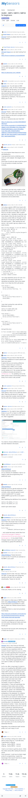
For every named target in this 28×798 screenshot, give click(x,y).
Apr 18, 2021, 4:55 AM (17, 484)
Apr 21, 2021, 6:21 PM (17, 552)
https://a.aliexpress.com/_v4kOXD (11, 72)
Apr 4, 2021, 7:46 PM (17, 388)
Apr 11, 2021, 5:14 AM (17, 454)
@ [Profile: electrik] (4, 86)
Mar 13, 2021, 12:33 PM (16, 83)
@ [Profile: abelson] (4, 357)
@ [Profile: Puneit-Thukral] (6, 52)
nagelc (4, 147)
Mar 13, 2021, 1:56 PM (17, 109)
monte (5, 32)
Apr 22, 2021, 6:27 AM (11, 571)
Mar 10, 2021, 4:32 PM (20, 34)
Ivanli (4, 587)
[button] (2, 795)
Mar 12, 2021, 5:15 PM (16, 49)
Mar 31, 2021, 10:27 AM (16, 355)
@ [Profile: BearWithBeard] (13, 452)
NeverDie (5, 641)
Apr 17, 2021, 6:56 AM (17, 466)
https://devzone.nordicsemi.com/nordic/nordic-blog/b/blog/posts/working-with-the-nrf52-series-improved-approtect (13, 615)
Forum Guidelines (19, 788)
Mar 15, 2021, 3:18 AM (16, 147)
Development (5, 18)
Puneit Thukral (6, 34)
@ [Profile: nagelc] (3, 645)
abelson (5, 204)
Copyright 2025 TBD (8, 788)
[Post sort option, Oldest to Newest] (3, 25)
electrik (5, 63)
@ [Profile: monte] (3, 37)
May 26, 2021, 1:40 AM (20, 587)
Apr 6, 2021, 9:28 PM (16, 408)
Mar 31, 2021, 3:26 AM (17, 204)
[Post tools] (25, 42)
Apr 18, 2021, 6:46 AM (20, 517)
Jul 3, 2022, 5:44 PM (11, 643)
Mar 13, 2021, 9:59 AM (17, 63)
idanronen (6, 452)
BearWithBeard (7, 464)
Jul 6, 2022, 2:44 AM (16, 736)
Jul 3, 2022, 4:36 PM (16, 597)
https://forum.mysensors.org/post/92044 (13, 55)
